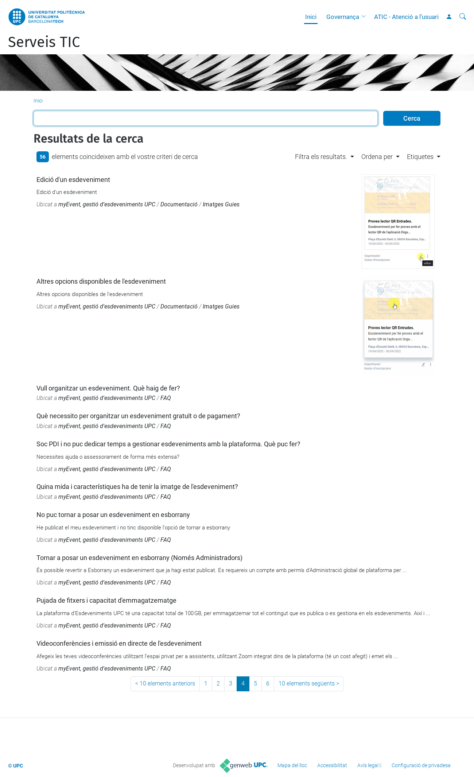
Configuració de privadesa (421, 765)
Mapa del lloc (292, 765)
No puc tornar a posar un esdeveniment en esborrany (113, 514)
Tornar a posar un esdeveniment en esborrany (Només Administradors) (139, 558)
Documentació (179, 204)
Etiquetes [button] (420, 156)
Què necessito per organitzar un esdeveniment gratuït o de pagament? (138, 416)
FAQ (165, 398)
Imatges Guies (221, 204)
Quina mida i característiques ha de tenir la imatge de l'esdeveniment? (137, 486)
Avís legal (367, 765)
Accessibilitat (332, 765)
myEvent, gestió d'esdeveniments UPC (106, 204)
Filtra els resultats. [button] (321, 156)
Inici (310, 16)
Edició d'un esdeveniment (73, 179)
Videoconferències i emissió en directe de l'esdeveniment (119, 643)
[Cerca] (462, 16)
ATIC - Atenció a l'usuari (406, 16)
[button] (365, 16)
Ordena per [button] (377, 156)
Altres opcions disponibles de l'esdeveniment (101, 281)
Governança (342, 16)
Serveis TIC (44, 42)
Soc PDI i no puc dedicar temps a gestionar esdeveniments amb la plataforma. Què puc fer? (168, 444)
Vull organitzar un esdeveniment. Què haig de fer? (108, 388)
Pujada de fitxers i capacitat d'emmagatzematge (106, 600)
